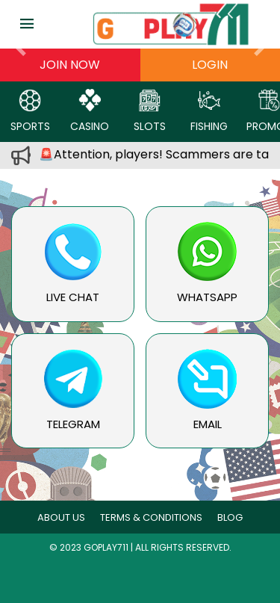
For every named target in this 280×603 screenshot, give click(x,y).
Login (210, 64)
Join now (70, 64)
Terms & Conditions (151, 517)
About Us (61, 517)
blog (230, 517)
